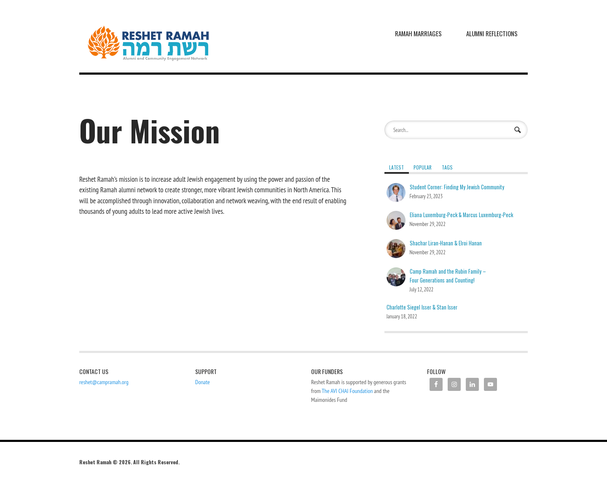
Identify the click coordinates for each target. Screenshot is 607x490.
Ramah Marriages (418, 33)
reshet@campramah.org (104, 382)
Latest (396, 167)
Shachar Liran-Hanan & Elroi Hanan (446, 243)
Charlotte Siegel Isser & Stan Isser (422, 307)
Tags (447, 167)
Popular (423, 167)
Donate (202, 382)
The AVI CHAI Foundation (347, 391)
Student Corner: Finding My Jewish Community (457, 187)
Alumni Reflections (492, 33)
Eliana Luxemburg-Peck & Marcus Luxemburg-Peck (461, 215)
